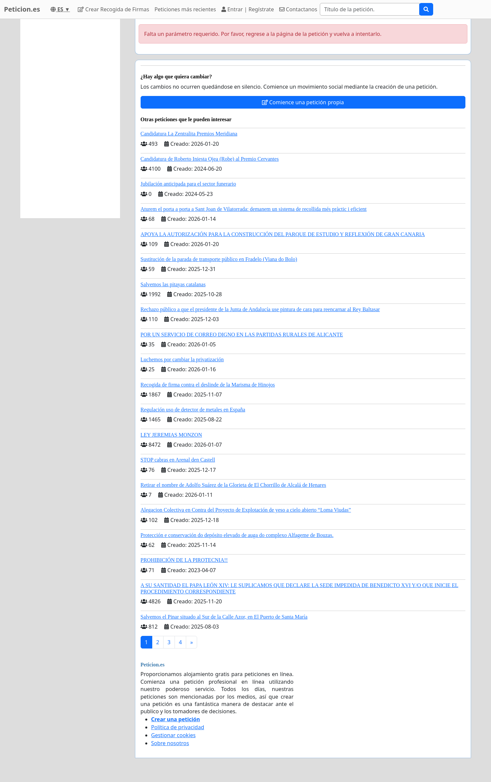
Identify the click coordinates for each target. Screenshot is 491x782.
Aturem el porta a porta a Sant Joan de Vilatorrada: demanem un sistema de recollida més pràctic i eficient (254, 209)
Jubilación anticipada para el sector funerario (188, 184)
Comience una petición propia (303, 102)
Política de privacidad (177, 727)
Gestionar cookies (173, 735)
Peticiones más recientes (185, 9)
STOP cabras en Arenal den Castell (178, 460)
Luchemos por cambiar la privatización (182, 359)
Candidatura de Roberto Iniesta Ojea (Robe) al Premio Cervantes (210, 159)
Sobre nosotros (170, 743)
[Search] (370, 9)
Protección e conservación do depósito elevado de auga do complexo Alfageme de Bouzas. (237, 535)
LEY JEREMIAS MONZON (171, 435)
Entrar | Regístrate (247, 9)
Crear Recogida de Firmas (113, 9)
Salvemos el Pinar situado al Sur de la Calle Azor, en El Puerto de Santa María (224, 617)
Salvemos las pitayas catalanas (173, 284)
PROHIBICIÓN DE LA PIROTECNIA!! (184, 560)
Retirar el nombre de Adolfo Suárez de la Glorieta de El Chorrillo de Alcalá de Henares (233, 485)
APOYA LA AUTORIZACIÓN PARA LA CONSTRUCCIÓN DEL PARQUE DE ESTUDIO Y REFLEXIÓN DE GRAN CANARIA (283, 234)
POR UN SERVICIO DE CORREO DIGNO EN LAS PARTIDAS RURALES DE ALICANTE (242, 334)
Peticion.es (22, 9)
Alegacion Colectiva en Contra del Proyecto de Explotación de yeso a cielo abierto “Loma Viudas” (246, 510)
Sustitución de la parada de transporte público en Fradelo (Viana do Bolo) (219, 259)
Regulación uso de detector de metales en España (193, 409)
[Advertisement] (70, 118)
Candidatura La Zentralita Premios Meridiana (189, 133)
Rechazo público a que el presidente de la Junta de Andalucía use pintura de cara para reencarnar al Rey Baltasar (260, 309)
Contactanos (298, 9)
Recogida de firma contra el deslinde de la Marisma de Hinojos (208, 385)
